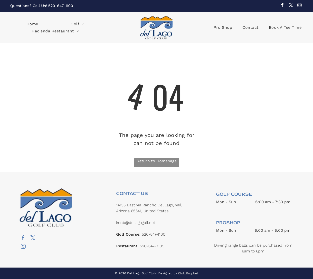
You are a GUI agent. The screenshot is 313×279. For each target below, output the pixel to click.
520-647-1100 (60, 5)
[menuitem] (32, 23)
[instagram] (299, 6)
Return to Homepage (157, 161)
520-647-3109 (152, 246)
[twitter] (291, 6)
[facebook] (282, 6)
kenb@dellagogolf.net (135, 222)
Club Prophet (188, 273)
